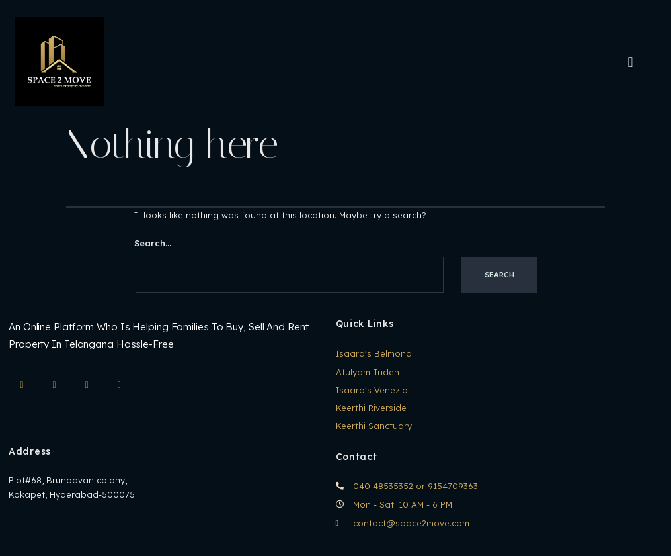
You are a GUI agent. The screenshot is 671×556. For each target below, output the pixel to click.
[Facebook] (54, 385)
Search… (152, 243)
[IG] (22, 385)
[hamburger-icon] (630, 61)
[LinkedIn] (86, 385)
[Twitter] (119, 385)
